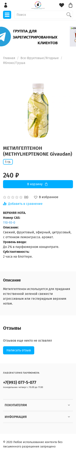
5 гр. (8, 162)
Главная (9, 58)
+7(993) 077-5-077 (19, 382)
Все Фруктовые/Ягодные (39, 58)
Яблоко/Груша (14, 63)
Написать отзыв (18, 350)
